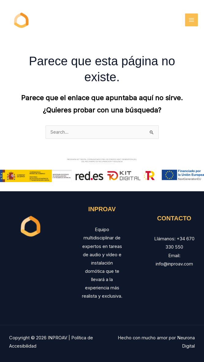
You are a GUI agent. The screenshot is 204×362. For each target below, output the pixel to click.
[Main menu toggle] (191, 19)
